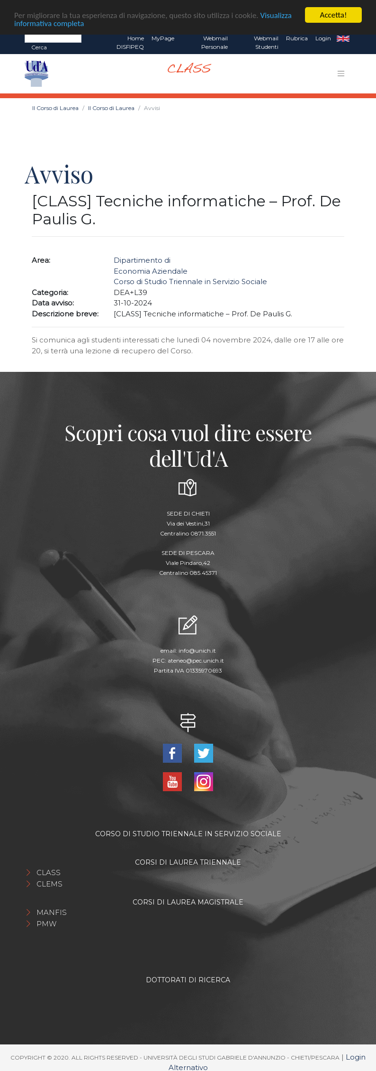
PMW (46, 922)
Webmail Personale (214, 41)
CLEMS (49, 882)
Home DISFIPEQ (130, 41)
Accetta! (333, 14)
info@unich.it (197, 649)
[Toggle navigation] (341, 72)
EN (343, 37)
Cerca (39, 46)
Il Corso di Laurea (55, 107)
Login (323, 37)
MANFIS (51, 910)
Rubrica (297, 37)
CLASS (48, 871)
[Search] (53, 37)
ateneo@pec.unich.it (196, 659)
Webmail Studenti (266, 41)
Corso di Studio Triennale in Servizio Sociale (190, 280)
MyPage (163, 37)
